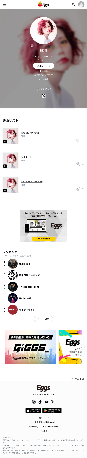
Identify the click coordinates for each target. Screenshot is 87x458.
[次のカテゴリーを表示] (82, 347)
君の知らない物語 (30, 132)
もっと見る (43, 88)
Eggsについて (44, 417)
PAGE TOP (77, 378)
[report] (36, 46)
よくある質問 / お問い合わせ (43, 422)
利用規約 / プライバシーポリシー (43, 426)
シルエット (26, 157)
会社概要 (43, 431)
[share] (32, 46)
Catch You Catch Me (31, 181)
